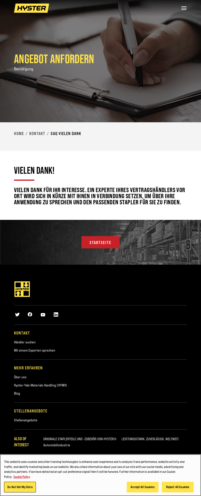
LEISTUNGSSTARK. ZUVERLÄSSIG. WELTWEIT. (150, 439)
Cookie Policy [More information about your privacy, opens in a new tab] (21, 478)
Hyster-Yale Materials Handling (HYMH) (40, 385)
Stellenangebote (25, 420)
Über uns (20, 377)
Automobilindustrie (56, 445)
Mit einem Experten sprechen (34, 350)
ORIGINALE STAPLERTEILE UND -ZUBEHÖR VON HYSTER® (80, 439)
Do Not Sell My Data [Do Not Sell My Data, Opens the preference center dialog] (19, 488)
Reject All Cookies (177, 488)
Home (19, 133)
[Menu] (184, 8)
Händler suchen (25, 342)
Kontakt (37, 133)
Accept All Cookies (142, 488)
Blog (17, 393)
